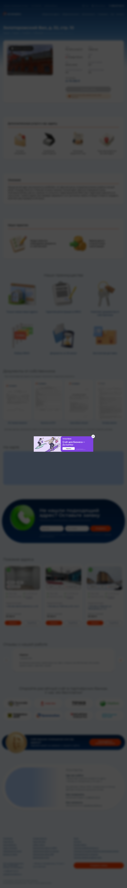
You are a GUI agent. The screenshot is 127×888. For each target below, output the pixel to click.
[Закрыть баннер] (93, 436)
